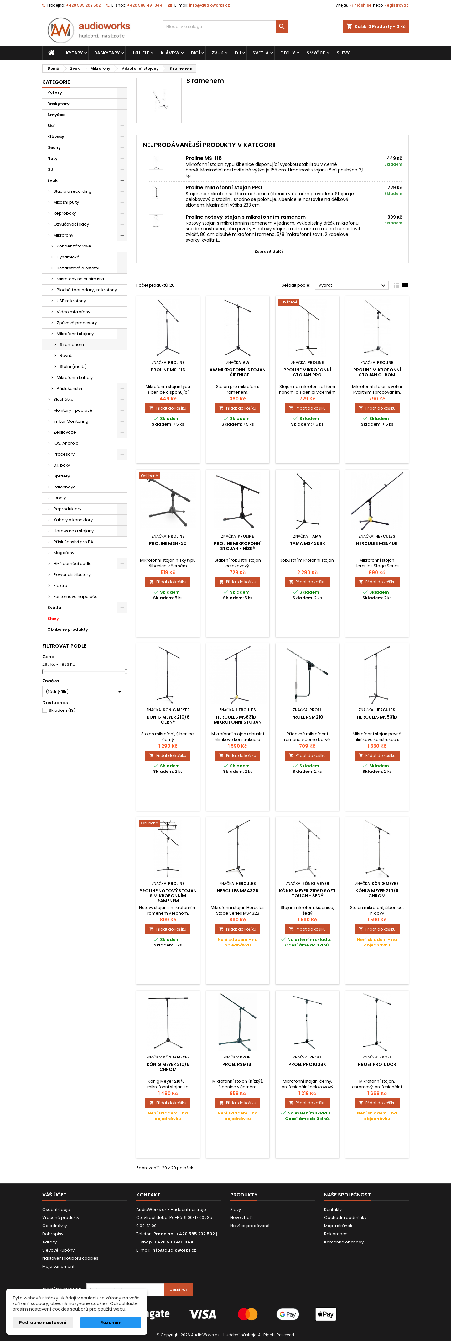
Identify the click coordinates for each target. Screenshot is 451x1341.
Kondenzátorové (74, 246)
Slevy (343, 53)
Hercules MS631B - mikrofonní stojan (238, 719)
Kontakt (148, 1194)
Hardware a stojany (74, 531)
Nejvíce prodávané (250, 1226)
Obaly (60, 498)
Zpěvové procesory (77, 323)
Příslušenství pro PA (73, 542)
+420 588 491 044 (145, 5)
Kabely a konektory (73, 520)
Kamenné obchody (344, 1242)
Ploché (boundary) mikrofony (87, 290)
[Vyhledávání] (225, 26)
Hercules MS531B (377, 717)
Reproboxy (65, 213)
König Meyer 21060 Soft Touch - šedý (307, 893)
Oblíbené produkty (67, 629)
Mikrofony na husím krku (81, 279)
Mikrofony (63, 235)
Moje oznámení (58, 1266)
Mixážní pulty (66, 202)
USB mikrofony (71, 301)
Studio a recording (72, 191)
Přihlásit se (360, 5)
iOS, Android (66, 443)
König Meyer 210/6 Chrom (168, 1067)
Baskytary (107, 53)
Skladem (62, 710)
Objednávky (54, 1226)
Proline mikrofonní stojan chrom (377, 372)
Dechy (287, 53)
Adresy (49, 1242)
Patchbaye (65, 487)
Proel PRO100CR (377, 1064)
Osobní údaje (56, 1209)
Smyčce (316, 53)
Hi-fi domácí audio (73, 564)
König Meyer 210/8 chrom (376, 893)
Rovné (66, 356)
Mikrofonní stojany (75, 334)
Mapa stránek (338, 1226)
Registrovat (396, 5)
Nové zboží (241, 1218)
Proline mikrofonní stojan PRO (224, 187)
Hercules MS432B (237, 891)
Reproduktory (67, 509)
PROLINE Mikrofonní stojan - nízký (238, 546)
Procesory (64, 454)
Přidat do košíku (167, 408)
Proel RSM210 (307, 717)
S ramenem (72, 345)
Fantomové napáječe (76, 596)
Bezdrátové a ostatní (78, 268)
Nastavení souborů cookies (70, 1258)
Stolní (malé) (73, 367)
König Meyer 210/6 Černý (168, 719)
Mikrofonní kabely (75, 377)
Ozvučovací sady (71, 224)
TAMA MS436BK (307, 543)
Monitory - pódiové (73, 410)
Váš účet (54, 1194)
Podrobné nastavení (42, 1322)
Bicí (195, 53)
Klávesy (170, 53)
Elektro (60, 586)
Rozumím (111, 1322)
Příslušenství (69, 388)
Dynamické (68, 257)
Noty (52, 158)
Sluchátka (64, 399)
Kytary (74, 53)
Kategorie (56, 82)
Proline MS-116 (204, 158)
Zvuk (217, 53)
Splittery (62, 476)
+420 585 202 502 (83, 5)
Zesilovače (65, 432)
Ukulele (140, 53)
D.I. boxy (62, 465)
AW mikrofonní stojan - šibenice (238, 372)
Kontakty (333, 1209)
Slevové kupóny (58, 1250)
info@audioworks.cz (209, 5)
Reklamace (336, 1234)
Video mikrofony (73, 312)
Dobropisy (52, 1234)
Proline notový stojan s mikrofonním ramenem (246, 217)
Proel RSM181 (237, 1064)
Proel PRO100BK (307, 1064)
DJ (238, 53)
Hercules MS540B (377, 543)
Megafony (64, 553)
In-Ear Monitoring (71, 421)
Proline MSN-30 (168, 543)
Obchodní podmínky (345, 1218)
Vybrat (353, 285)
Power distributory (72, 575)
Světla (260, 53)
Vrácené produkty (60, 1218)
